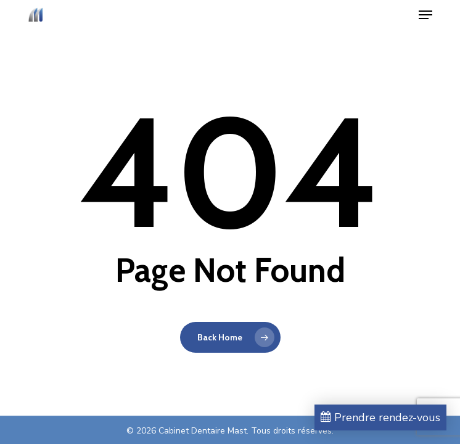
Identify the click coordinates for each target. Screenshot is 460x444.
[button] (425, 15)
